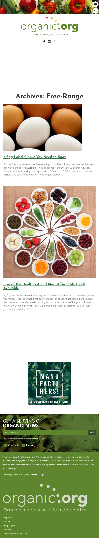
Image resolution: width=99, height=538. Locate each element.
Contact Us (8, 529)
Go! (92, 432)
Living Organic (9, 525)
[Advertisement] (49, 64)
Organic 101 (8, 517)
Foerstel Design (37, 474)
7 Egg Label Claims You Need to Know (34, 157)
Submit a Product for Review (15, 533)
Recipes (6, 521)
